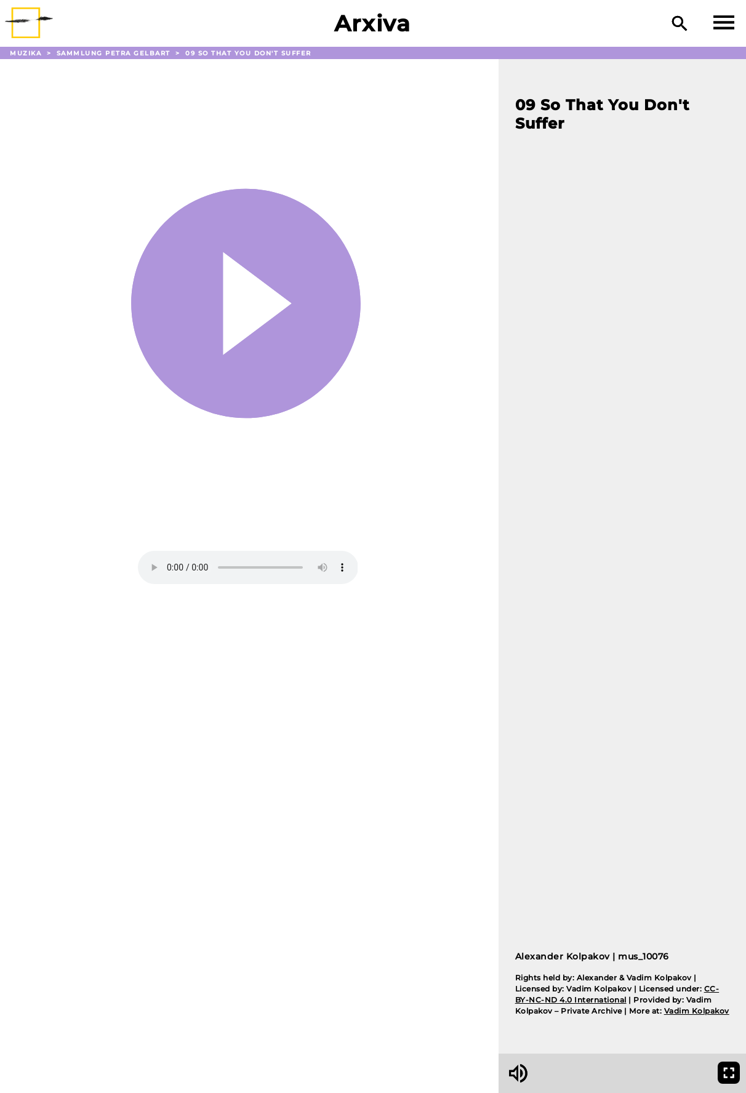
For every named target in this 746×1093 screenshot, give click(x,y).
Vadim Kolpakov (696, 1010)
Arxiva (372, 23)
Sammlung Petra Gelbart (115, 53)
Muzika (27, 53)
